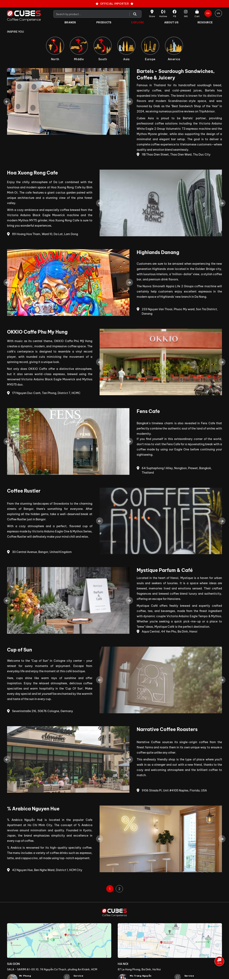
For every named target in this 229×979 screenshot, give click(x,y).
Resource (205, 22)
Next (129, 101)
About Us (171, 22)
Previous (6, 101)
